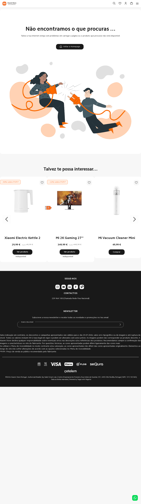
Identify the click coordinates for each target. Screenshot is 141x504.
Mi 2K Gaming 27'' (69, 238)
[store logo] (9, 3)
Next (134, 219)
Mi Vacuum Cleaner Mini (116, 238)
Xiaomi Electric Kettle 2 (22, 238)
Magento (88, 379)
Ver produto (22, 252)
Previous (7, 219)
